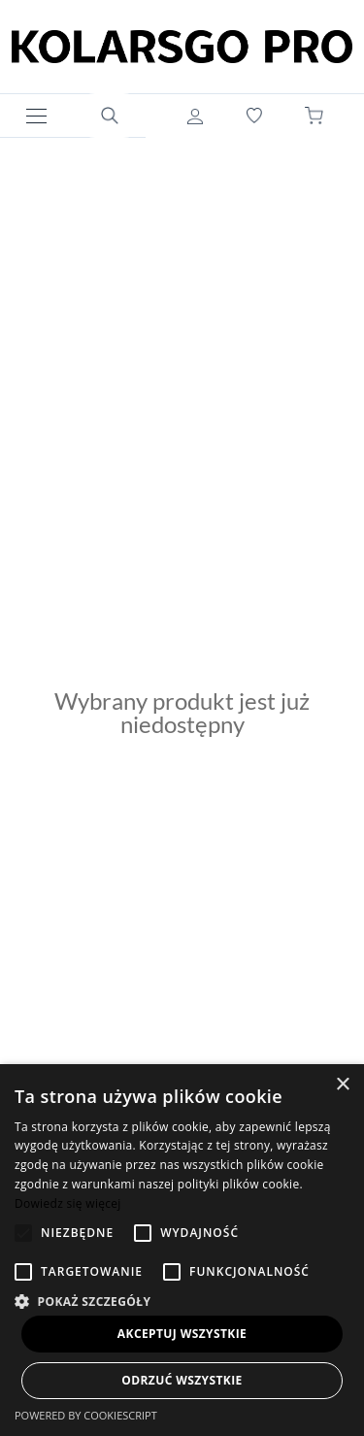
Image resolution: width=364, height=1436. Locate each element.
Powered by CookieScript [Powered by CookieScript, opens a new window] (86, 1415)
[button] (182, 1299)
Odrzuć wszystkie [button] (181, 1380)
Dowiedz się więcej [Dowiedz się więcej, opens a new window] (68, 1203)
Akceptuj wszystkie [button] (182, 1333)
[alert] (182, 1250)
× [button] (342, 1085)
